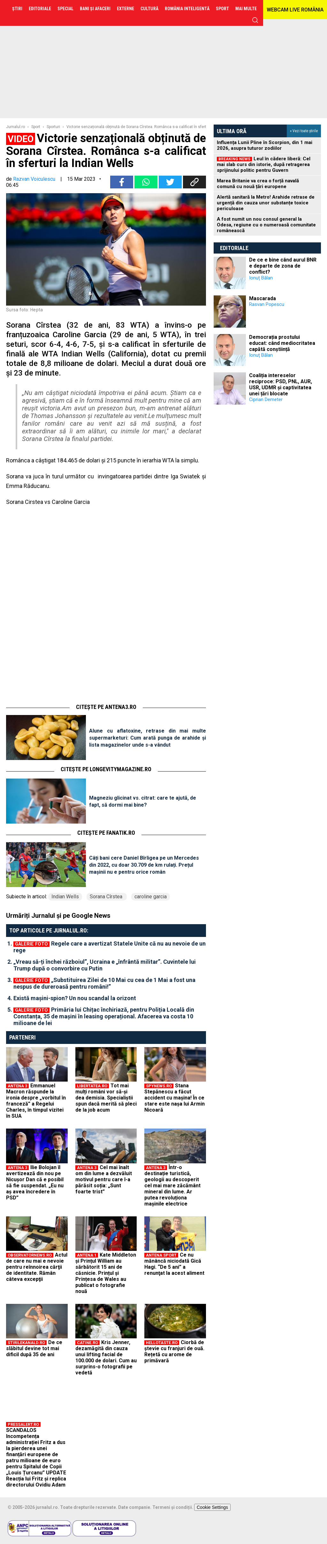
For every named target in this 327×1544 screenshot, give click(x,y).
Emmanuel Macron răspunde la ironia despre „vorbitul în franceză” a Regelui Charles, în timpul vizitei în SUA (36, 1101)
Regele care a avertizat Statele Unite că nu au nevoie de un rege (109, 947)
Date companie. (134, 1507)
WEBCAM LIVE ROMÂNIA (295, 10)
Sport (35, 127)
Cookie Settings (212, 1507)
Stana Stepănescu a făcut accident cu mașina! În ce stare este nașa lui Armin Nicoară (174, 1098)
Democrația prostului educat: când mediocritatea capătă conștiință (282, 343)
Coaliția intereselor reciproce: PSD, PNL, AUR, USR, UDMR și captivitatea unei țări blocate (280, 384)
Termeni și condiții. (172, 1507)
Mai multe (246, 8)
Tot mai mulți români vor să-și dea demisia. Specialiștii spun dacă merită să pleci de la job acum (106, 1098)
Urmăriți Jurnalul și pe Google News (58, 915)
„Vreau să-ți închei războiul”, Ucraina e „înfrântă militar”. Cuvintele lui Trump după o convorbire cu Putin (104, 965)
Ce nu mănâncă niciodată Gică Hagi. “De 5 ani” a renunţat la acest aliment (174, 1264)
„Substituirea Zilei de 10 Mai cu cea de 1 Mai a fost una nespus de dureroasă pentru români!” (104, 983)
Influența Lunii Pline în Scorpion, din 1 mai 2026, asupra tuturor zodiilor (264, 145)
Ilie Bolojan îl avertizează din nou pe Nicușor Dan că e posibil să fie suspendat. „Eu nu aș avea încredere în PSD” (35, 1182)
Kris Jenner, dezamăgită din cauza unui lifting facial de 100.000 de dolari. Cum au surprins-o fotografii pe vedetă (106, 1357)
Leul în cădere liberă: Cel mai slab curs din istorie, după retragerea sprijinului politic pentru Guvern (263, 164)
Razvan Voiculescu (34, 179)
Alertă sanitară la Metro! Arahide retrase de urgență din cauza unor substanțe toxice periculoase (266, 202)
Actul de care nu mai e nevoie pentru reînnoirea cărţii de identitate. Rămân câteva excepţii (36, 1267)
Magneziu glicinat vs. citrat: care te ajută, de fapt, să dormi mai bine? (142, 801)
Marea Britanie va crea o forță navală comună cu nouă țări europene (258, 183)
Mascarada (262, 298)
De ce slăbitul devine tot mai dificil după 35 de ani (34, 1348)
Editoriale (234, 248)
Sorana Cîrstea (107, 897)
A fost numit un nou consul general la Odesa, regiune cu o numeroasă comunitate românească (266, 224)
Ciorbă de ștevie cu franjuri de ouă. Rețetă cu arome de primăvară (174, 1351)
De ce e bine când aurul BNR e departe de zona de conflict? (282, 266)
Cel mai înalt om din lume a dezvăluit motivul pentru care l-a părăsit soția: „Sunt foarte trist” (103, 1179)
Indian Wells (65, 897)
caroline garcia (150, 897)
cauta (255, 20)
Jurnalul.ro (15, 127)
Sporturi (53, 127)
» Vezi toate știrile (304, 131)
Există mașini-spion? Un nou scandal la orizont (74, 998)
